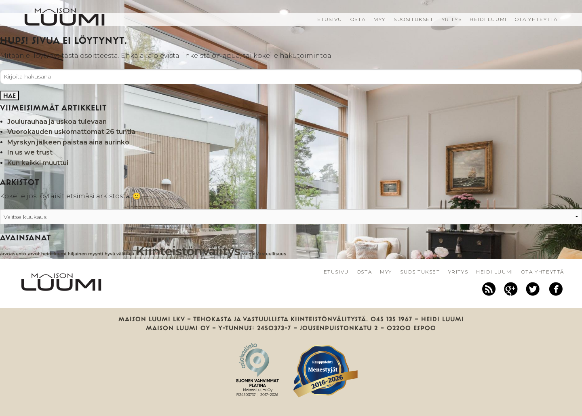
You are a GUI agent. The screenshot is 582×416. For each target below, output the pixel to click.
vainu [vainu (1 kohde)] (248, 254)
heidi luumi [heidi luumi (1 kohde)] (53, 254)
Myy (379, 19)
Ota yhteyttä (536, 19)
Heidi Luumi (488, 19)
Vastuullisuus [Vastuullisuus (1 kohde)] (271, 254)
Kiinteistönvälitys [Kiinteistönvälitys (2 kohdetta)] (188, 251)
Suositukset (414, 19)
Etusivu (329, 19)
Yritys (452, 19)
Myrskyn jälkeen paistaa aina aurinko (68, 142)
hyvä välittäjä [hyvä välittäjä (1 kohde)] (119, 254)
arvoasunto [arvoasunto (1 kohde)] (13, 254)
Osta (357, 19)
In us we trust (30, 152)
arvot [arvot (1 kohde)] (34, 254)
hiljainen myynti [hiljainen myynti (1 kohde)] (85, 254)
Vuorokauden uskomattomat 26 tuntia (71, 132)
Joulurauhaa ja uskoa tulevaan (57, 121)
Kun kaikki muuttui (37, 163)
